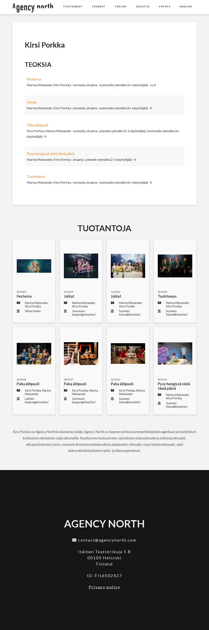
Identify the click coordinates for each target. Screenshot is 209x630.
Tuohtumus (36, 176)
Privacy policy (104, 586)
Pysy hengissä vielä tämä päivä (50, 154)
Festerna (34, 79)
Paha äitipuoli (37, 125)
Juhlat (32, 102)
